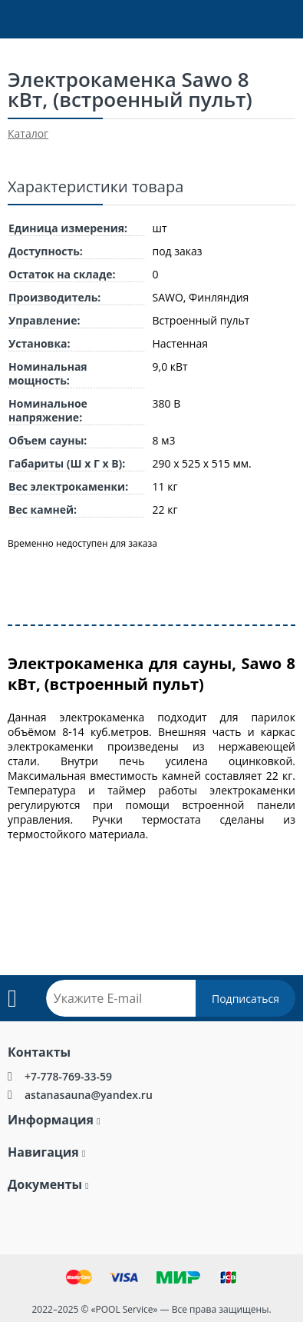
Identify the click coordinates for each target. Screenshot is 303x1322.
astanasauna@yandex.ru (89, 1094)
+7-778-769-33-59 (68, 1076)
